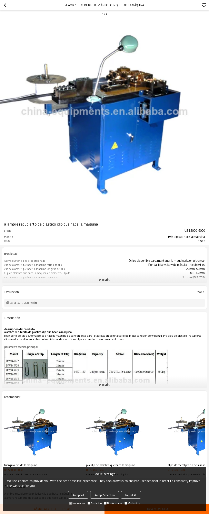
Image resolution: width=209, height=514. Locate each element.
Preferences (113, 503)
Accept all (78, 495)
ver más (104, 280)
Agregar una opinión (23, 303)
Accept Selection (104, 495)
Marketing (132, 503)
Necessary (77, 503)
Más (199, 292)
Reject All (131, 495)
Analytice (95, 503)
